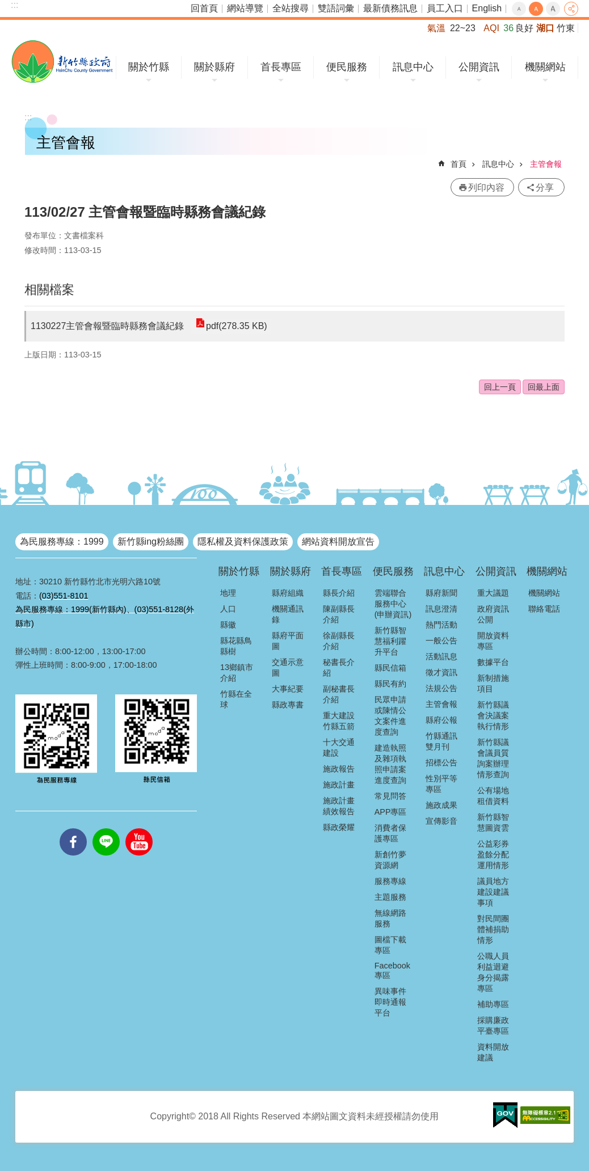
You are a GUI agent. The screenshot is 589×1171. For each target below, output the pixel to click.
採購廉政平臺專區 (493, 1025)
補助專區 (493, 1004)
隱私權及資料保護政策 (242, 541)
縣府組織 (288, 592)
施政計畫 (339, 784)
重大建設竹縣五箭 (339, 721)
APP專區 (391, 811)
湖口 (545, 28)
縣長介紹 (339, 592)
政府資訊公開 (493, 614)
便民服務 (346, 67)
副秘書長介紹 (339, 694)
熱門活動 (441, 624)
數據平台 (493, 662)
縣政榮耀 (339, 827)
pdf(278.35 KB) (236, 326)
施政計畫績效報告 (339, 806)
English (487, 8)
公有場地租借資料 (493, 796)
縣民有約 (390, 683)
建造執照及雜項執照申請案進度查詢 (390, 764)
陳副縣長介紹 (339, 614)
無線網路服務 (390, 918)
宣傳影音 (441, 820)
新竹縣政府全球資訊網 (62, 61)
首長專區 (280, 67)
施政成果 (441, 805)
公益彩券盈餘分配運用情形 (493, 854)
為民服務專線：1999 (62, 541)
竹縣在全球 (236, 699)
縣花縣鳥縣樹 (236, 646)
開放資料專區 (493, 641)
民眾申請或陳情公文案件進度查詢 (390, 715)
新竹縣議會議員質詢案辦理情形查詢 (493, 758)
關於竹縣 (148, 67)
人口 (228, 608)
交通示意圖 (288, 667)
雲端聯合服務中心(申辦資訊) (393, 603)
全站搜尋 (290, 8)
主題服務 (390, 897)
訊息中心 (413, 67)
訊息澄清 (441, 608)
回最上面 (543, 386)
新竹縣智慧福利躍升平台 (390, 641)
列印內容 (486, 187)
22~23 (463, 28)
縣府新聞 (441, 592)
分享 (571, 9)
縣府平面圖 (288, 641)
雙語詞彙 (336, 8)
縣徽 (228, 624)
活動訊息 (441, 656)
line (106, 828)
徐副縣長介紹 (339, 641)
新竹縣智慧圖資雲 (493, 822)
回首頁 (204, 8)
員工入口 (445, 8)
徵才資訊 (441, 672)
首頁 (458, 164)
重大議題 (493, 592)
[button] (505, 1115)
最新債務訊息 (390, 8)
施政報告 (339, 768)
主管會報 (546, 164)
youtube (139, 828)
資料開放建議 (493, 1052)
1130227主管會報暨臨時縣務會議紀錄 (107, 326)
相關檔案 (49, 290)
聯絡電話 (544, 608)
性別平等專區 (441, 784)
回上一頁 (500, 386)
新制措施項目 (493, 683)
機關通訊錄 (288, 614)
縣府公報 (441, 719)
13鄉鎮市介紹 (236, 673)
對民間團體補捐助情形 (493, 929)
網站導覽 (245, 8)
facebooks (73, 828)
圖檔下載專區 (390, 945)
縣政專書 (288, 704)
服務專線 (390, 881)
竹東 (566, 28)
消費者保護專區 (390, 833)
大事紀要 (288, 688)
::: (14, 5)
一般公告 (441, 640)
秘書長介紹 (339, 667)
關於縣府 (214, 67)
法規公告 (441, 688)
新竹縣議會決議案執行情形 (493, 715)
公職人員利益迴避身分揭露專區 (493, 972)
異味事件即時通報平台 (390, 1002)
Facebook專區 (392, 970)
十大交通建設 (339, 747)
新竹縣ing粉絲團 (150, 541)
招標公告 (441, 762)
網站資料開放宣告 (338, 541)
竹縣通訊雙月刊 (441, 741)
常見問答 (390, 796)
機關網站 (545, 67)
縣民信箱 (390, 667)
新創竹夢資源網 (390, 860)
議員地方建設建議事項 (493, 892)
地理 (228, 592)
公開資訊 (478, 67)
